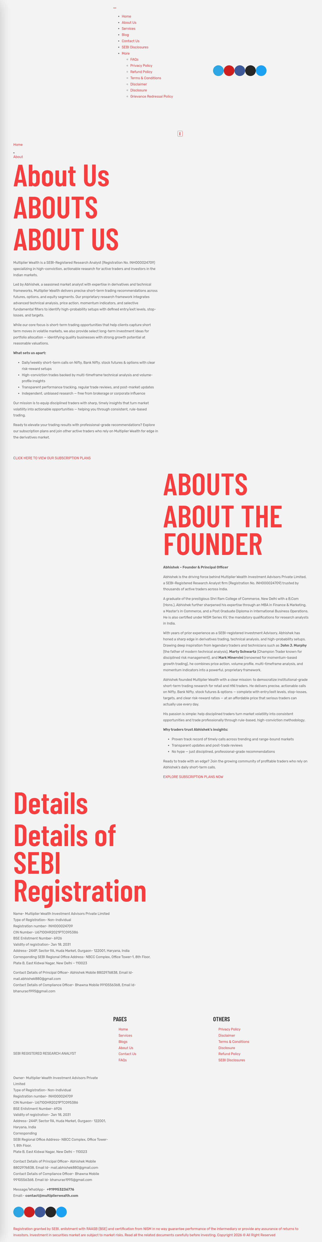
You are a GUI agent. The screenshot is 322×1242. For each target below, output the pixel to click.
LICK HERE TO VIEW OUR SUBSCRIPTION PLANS (53, 458)
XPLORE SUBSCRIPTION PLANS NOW (194, 777)
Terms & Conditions (145, 78)
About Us (129, 23)
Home (126, 16)
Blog (125, 35)
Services (129, 29)
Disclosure (138, 90)
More (126, 53)
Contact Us (131, 41)
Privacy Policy (141, 66)
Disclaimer (138, 84)
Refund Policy (141, 72)
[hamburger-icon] (114, 7)
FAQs (134, 59)
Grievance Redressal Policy (151, 96)
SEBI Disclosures (135, 47)
